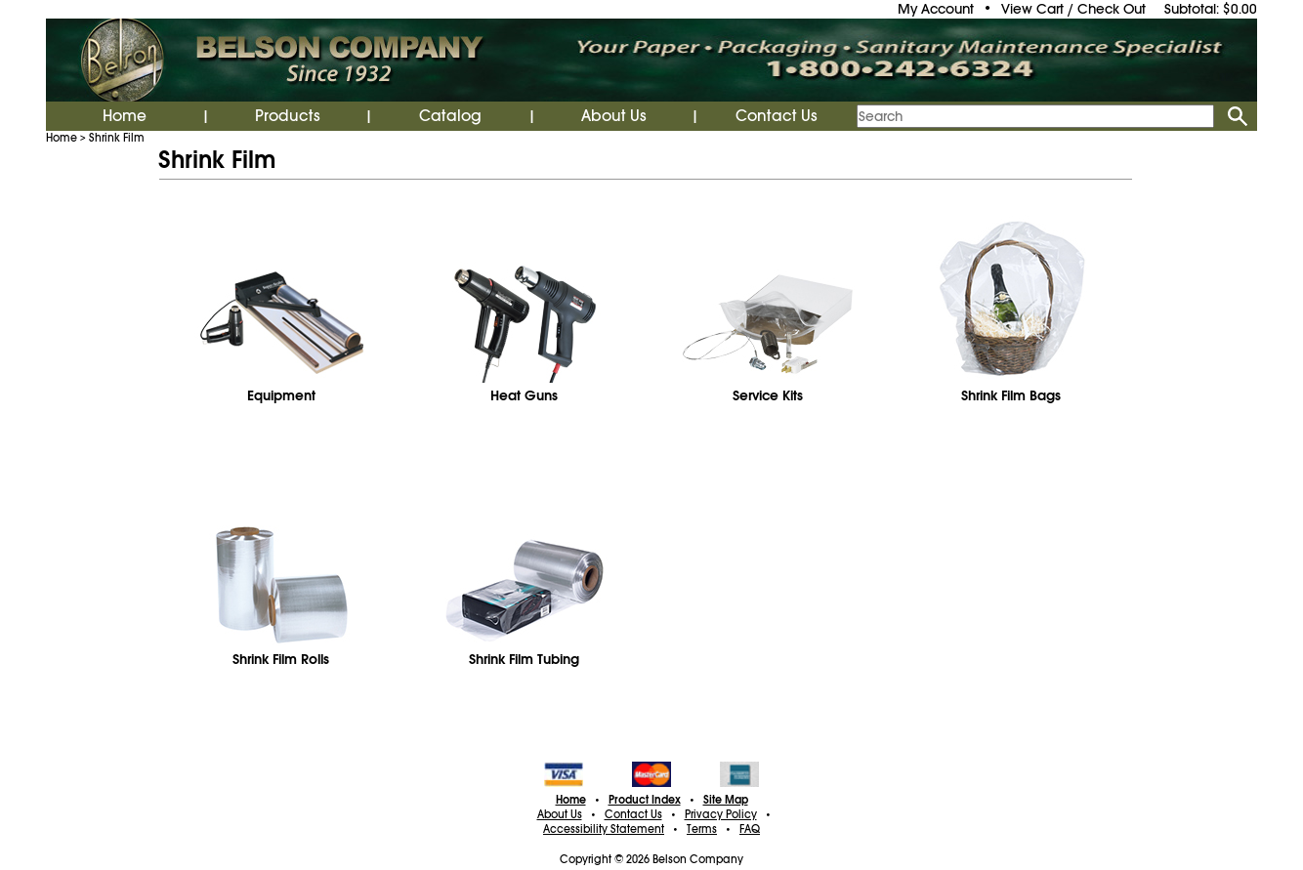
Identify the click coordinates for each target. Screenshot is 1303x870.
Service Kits (768, 395)
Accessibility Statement (603, 829)
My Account (936, 9)
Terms (702, 829)
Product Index (645, 800)
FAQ (749, 829)
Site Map (725, 800)
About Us (614, 116)
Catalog (450, 116)
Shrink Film (117, 138)
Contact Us (777, 116)
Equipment (281, 395)
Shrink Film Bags (1011, 395)
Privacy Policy (721, 814)
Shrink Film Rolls (280, 659)
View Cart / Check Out (1073, 9)
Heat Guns (524, 395)
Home (125, 116)
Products (287, 116)
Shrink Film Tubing (524, 659)
